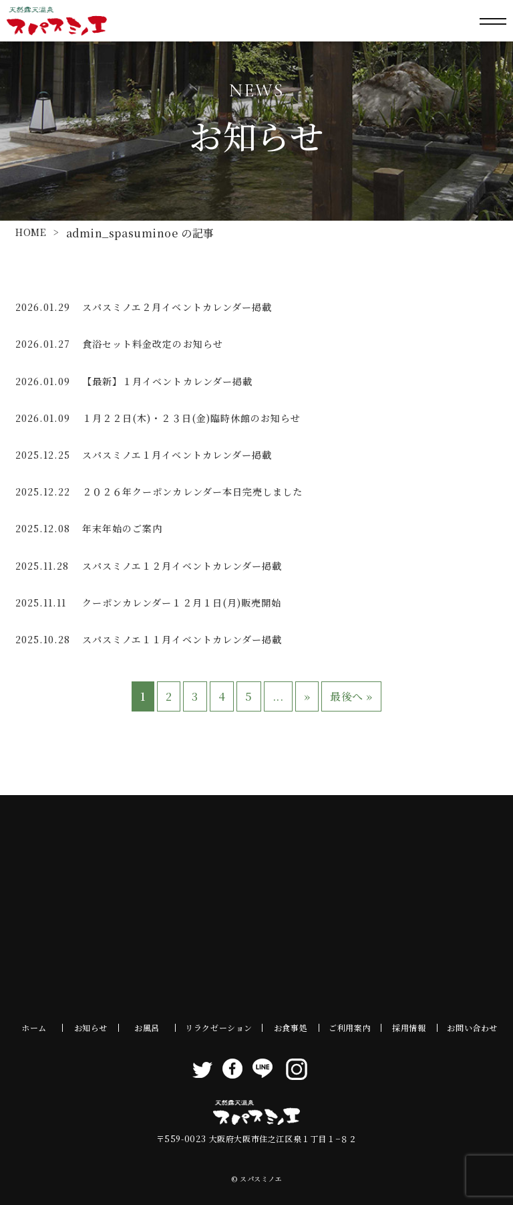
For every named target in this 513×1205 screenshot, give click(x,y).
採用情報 (408, 1027)
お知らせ (91, 1027)
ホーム (34, 1027)
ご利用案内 (350, 1027)
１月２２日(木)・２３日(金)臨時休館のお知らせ (191, 418)
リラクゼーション (218, 1027)
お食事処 (290, 1027)
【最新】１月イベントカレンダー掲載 (167, 381)
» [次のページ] (307, 696)
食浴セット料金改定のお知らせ (152, 343)
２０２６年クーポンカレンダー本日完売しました (192, 491)
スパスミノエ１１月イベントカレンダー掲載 (182, 639)
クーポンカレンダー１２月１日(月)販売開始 (181, 602)
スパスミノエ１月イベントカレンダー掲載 (177, 454)
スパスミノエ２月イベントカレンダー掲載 (177, 307)
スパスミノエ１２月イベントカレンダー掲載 (182, 565)
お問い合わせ (472, 1027)
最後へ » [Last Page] (351, 696)
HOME (31, 232)
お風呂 (147, 1027)
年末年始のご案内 (122, 528)
